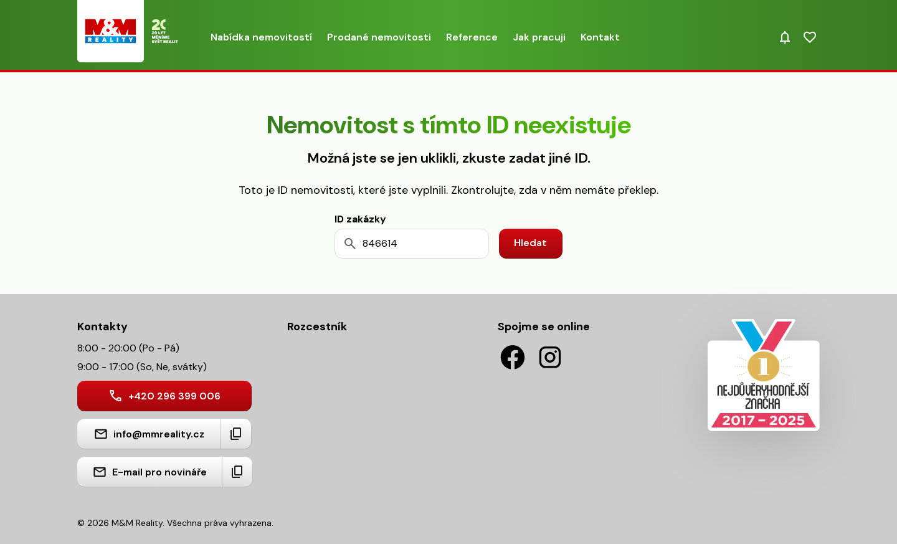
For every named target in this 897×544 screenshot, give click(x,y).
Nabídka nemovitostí (261, 37)
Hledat (530, 242)
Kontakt (600, 37)
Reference (472, 37)
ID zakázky (360, 219)
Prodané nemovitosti (379, 37)
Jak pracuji (539, 37)
